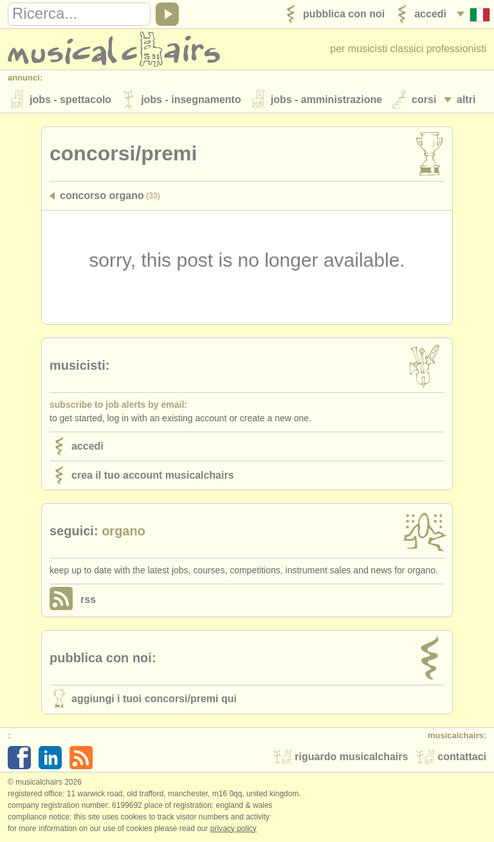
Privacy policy (233, 828)
